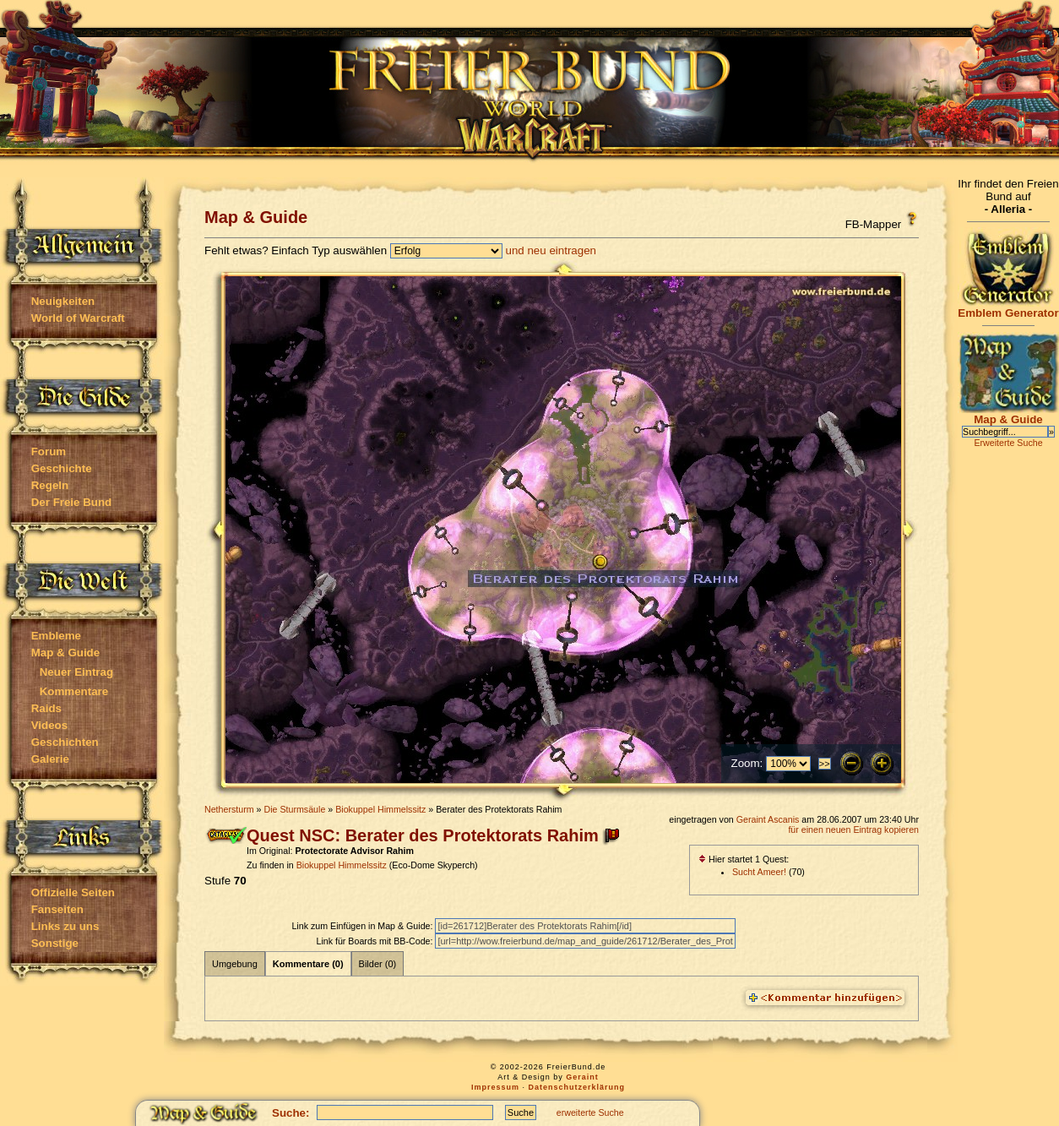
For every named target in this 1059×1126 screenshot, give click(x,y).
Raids (46, 708)
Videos (49, 725)
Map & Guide (65, 652)
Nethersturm (229, 809)
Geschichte (61, 468)
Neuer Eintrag (76, 672)
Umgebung (235, 964)
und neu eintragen (551, 250)
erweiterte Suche (590, 1112)
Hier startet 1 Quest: (743, 859)
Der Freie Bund (71, 502)
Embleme (56, 635)
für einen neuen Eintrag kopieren (853, 829)
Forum (48, 451)
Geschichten (65, 742)
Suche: (290, 1113)
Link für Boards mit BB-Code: (375, 941)
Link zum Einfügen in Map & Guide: (363, 926)
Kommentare (74, 691)
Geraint (582, 1077)
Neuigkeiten (63, 301)
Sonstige (55, 943)
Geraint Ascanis (768, 819)
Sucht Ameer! (759, 872)
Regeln (49, 485)
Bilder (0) (378, 964)
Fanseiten (57, 909)
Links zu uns (65, 926)
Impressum (495, 1087)
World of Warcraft (78, 318)
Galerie (50, 759)
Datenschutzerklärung (577, 1087)
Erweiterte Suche (1008, 443)
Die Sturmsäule (294, 809)
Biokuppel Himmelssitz (380, 809)
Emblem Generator (1008, 307)
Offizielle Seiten (73, 892)
